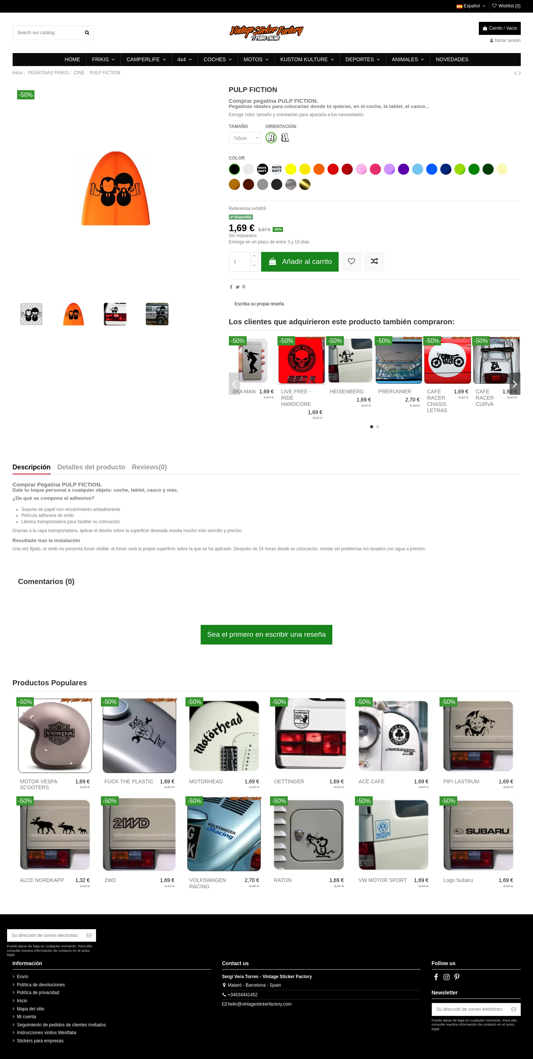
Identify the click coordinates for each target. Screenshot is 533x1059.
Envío (23, 976)
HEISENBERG (347, 391)
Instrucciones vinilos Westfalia (46, 1032)
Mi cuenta (26, 1016)
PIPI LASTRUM (461, 781)
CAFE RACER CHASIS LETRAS (437, 400)
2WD (110, 880)
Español (472, 6)
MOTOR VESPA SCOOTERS (38, 784)
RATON (283, 880)
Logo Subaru (458, 880)
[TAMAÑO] (245, 138)
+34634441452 (242, 994)
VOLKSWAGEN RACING (207, 883)
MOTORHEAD (206, 781)
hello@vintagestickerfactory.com (260, 1004)
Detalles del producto (91, 467)
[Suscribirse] (89, 935)
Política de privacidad (38, 992)
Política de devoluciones (41, 984)
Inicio (22, 1000)
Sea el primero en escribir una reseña (266, 634)
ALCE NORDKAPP (42, 880)
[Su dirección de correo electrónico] (44, 935)
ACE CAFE (372, 781)
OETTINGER (289, 781)
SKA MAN (244, 391)
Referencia (239, 208)
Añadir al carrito (300, 261)
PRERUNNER (394, 391)
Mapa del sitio (31, 1009)
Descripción (32, 467)
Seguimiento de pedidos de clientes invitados (61, 1024)
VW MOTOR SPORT (383, 880)
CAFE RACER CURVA (485, 397)
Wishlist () (505, 6)
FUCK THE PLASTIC (129, 781)
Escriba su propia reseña (259, 303)
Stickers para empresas (40, 1040)
